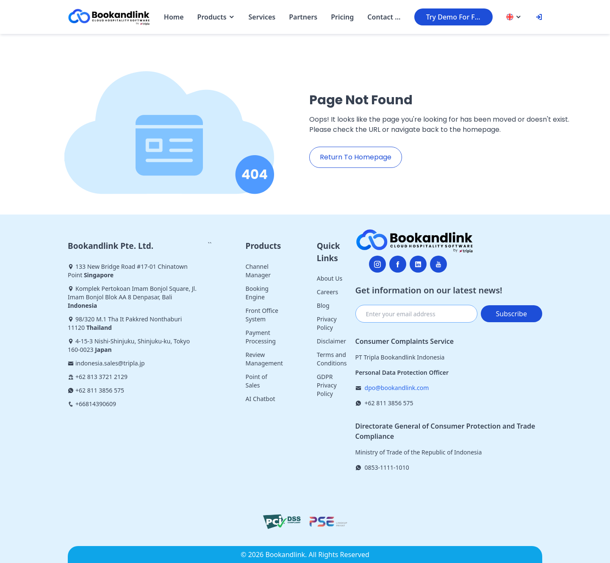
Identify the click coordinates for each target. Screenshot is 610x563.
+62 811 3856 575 (389, 403)
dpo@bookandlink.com (397, 388)
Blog (323, 305)
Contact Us (383, 17)
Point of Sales (256, 381)
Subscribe (511, 313)
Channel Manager (258, 270)
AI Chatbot (260, 399)
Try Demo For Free (455, 17)
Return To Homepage (355, 157)
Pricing (342, 17)
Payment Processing (261, 337)
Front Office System (262, 315)
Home (174, 17)
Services (262, 17)
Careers (327, 292)
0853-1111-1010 (387, 467)
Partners (303, 17)
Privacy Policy (327, 323)
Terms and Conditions (332, 359)
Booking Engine (257, 292)
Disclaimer (331, 341)
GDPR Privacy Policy (327, 385)
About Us (329, 278)
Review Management (264, 359)
